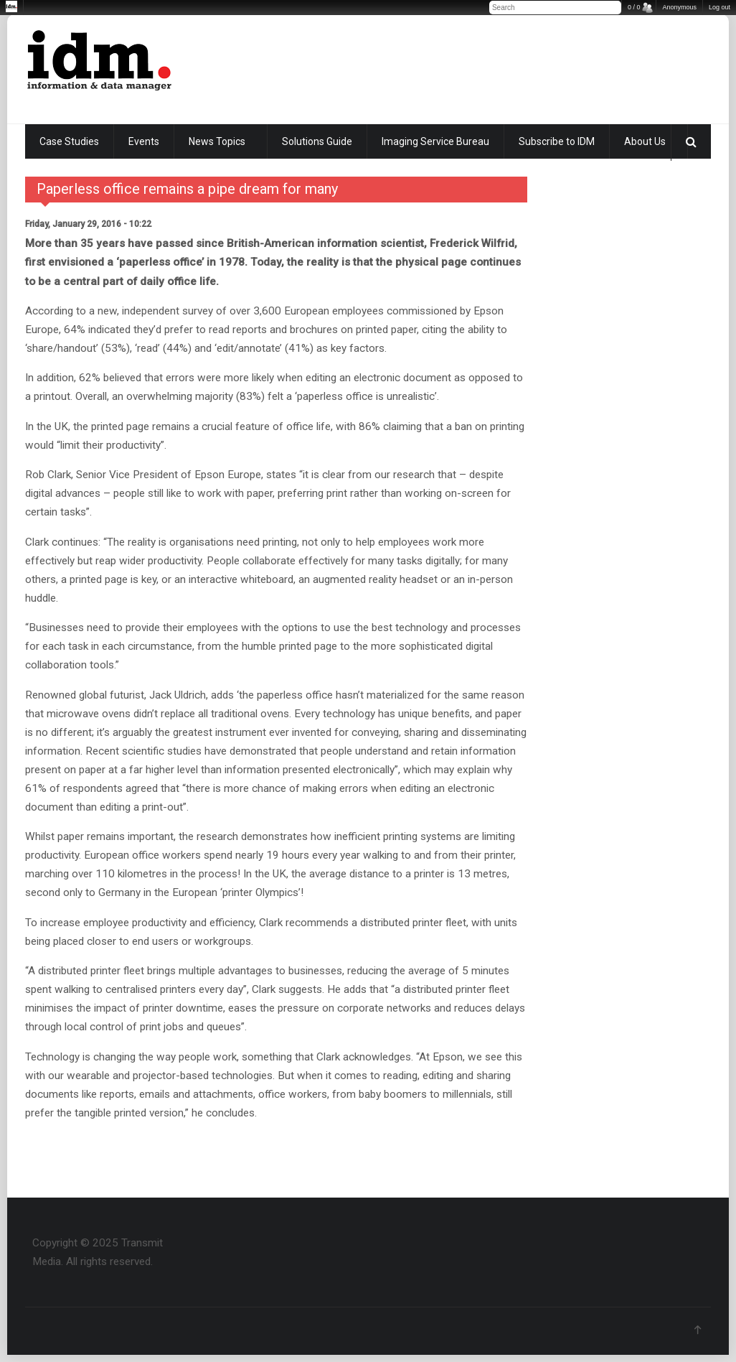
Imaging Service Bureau (435, 141)
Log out (719, 7)
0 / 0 (634, 7)
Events (143, 141)
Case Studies (69, 141)
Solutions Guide (317, 141)
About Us (645, 141)
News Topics (217, 141)
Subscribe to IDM (557, 141)
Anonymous (679, 7)
